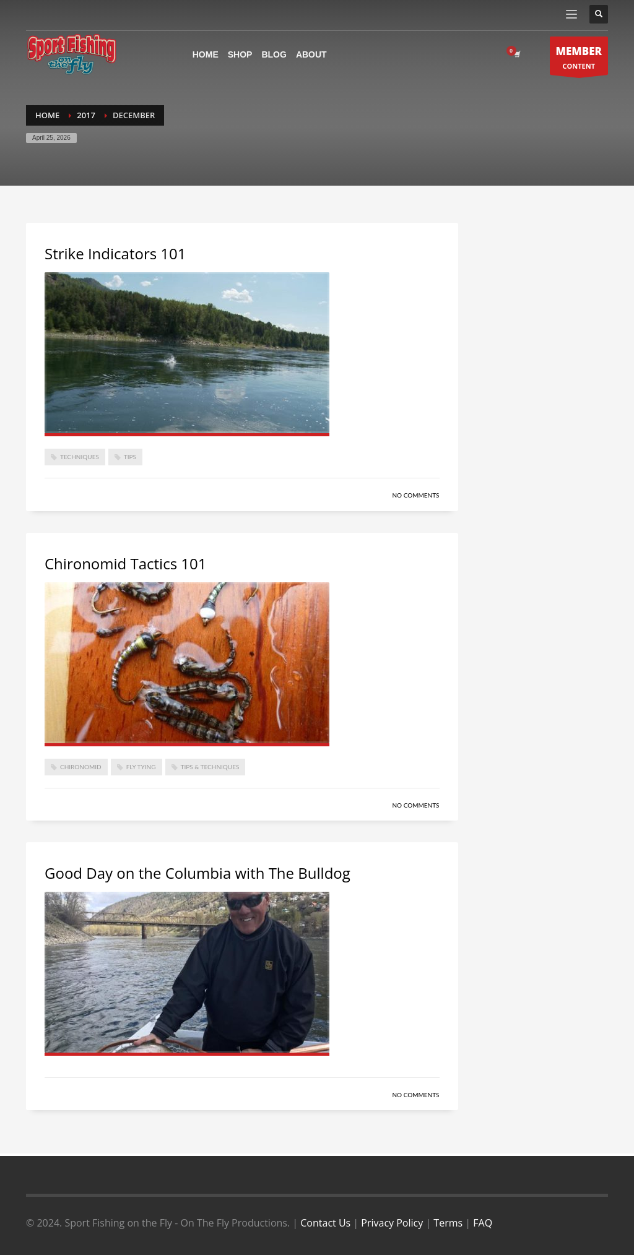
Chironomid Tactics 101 (126, 563)
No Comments (415, 495)
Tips (130, 456)
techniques (79, 456)
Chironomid (81, 766)
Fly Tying (141, 766)
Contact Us (325, 1223)
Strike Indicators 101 (115, 253)
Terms (447, 1223)
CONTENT (579, 59)
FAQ (482, 1223)
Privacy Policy (392, 1223)
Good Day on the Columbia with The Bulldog (197, 873)
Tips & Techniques (210, 766)
